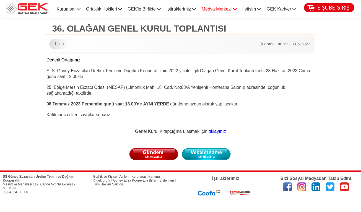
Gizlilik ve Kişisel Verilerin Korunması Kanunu (126, 177)
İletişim (251, 9)
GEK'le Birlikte (144, 9)
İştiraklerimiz (181, 9)
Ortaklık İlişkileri (104, 9)
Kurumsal (68, 9)
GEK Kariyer (281, 9)
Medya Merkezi (219, 9)
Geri (59, 43)
